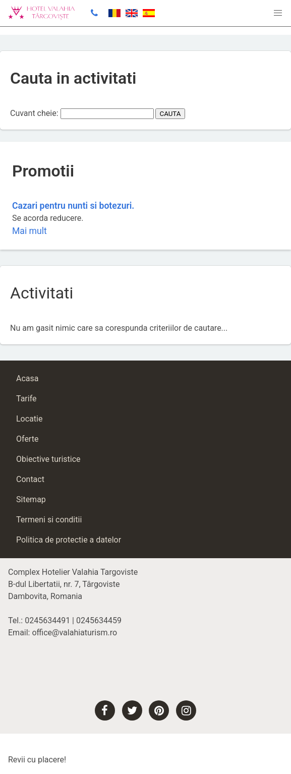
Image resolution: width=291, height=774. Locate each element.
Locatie (29, 419)
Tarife (26, 398)
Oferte (27, 439)
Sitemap (31, 499)
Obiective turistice (48, 459)
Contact (30, 479)
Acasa (27, 378)
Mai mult (29, 231)
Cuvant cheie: (34, 113)
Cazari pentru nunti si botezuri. (73, 206)
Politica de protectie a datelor (68, 540)
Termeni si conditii (49, 519)
